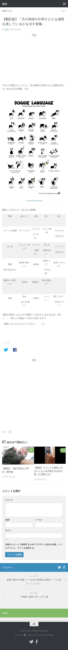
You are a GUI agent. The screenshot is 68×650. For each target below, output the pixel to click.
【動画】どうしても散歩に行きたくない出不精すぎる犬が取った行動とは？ (48, 471)
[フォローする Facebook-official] (64, 567)
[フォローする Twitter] (59, 567)
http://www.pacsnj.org (35, 201)
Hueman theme (48, 635)
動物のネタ (7, 11)
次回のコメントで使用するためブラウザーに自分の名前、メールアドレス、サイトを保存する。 (33, 546)
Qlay (4, 3)
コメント (9, 500)
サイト (8, 530)
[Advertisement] (34, 57)
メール (39, 519)
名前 (8, 519)
